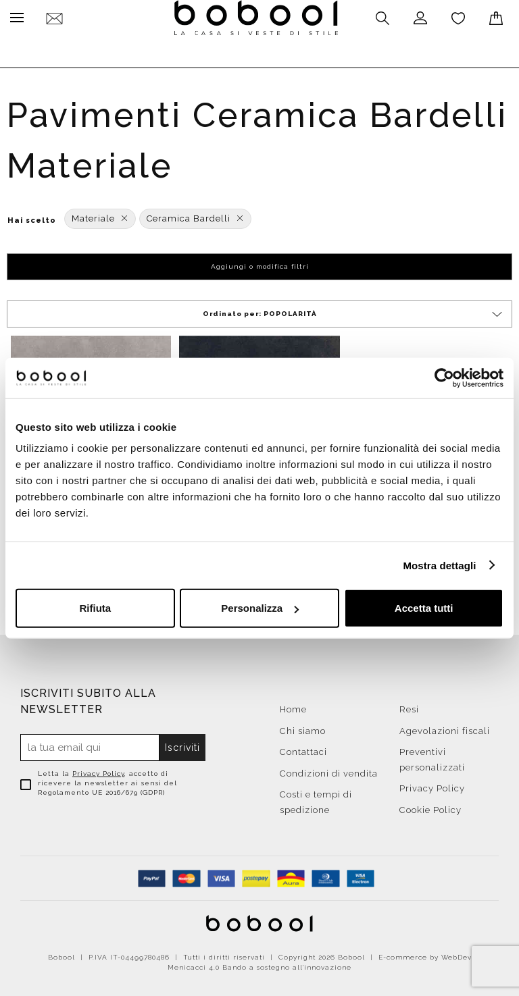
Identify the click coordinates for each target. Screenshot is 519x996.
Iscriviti (183, 744)
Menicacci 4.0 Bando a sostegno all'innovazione (259, 964)
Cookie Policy (430, 807)
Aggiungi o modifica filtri (260, 263)
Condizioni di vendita (329, 770)
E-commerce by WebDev (425, 954)
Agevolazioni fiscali (444, 728)
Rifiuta (95, 608)
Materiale (100, 215)
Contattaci (303, 748)
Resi (409, 706)
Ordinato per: (354, 311)
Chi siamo (303, 728)
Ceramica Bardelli (195, 215)
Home (293, 706)
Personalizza (260, 608)
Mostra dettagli (439, 565)
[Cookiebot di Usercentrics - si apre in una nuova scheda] (444, 377)
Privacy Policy (98, 770)
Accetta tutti (424, 608)
